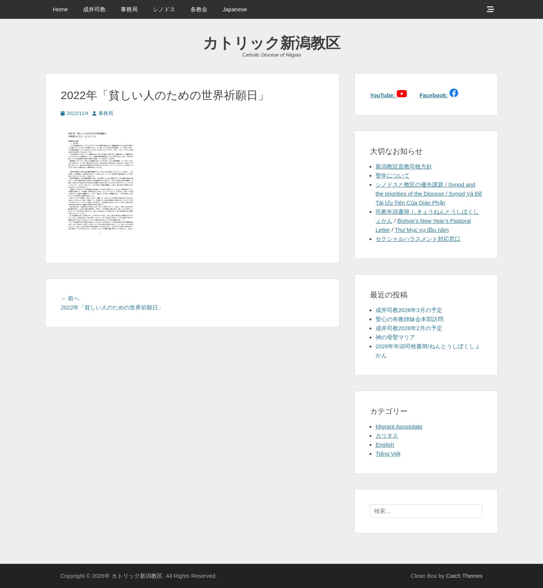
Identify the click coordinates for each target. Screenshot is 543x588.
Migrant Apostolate (399, 426)
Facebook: (433, 95)
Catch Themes (464, 576)
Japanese (234, 9)
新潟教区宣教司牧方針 (404, 166)
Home (60, 9)
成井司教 (94, 9)
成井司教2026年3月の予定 (409, 310)
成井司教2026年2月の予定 (409, 328)
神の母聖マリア (395, 337)
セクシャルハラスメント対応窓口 (418, 239)
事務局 (129, 9)
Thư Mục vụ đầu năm (422, 230)
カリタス (387, 435)
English (385, 444)
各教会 (198, 9)
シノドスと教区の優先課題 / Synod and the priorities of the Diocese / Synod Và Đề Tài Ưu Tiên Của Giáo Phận (429, 193)
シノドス (164, 9)
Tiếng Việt (388, 453)
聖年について (393, 175)
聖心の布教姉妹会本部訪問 (409, 319)
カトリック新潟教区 (272, 43)
